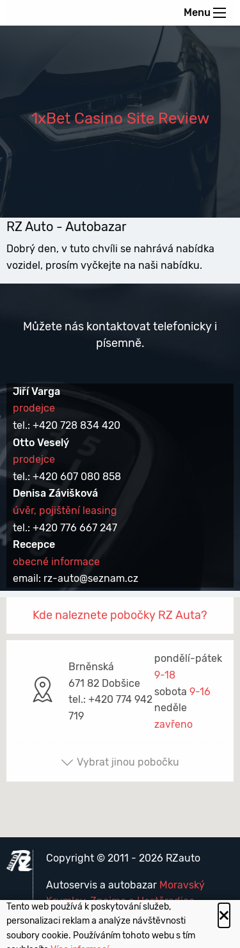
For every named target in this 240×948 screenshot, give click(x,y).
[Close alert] (224, 915)
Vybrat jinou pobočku (120, 762)
